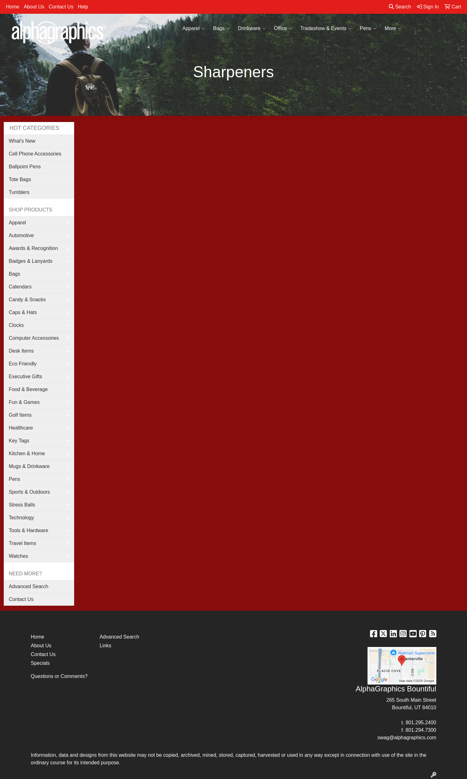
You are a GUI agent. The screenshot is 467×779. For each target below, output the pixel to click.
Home (12, 6)
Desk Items (21, 351)
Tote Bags (20, 179)
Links (105, 645)
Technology (21, 517)
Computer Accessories (34, 338)
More (393, 28)
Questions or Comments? (59, 676)
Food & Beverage (28, 389)
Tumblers (19, 192)
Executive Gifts (25, 376)
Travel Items (22, 543)
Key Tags (19, 440)
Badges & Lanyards (31, 261)
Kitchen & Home (27, 453)
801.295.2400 (421, 722)
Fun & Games (24, 402)
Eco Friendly (23, 363)
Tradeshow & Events (326, 28)
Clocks (16, 325)
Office (283, 28)
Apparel (193, 28)
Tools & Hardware (28, 530)
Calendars (20, 286)
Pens (368, 28)
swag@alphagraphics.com (407, 737)
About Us (34, 6)
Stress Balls (22, 504)
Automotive (21, 235)
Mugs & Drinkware (29, 466)
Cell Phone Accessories (35, 153)
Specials (40, 663)
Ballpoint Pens (25, 166)
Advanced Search (28, 586)
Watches (18, 556)
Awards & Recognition (33, 248)
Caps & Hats (23, 312)
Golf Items (20, 415)
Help (83, 6)
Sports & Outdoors (29, 492)
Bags (221, 28)
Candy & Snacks (27, 299)
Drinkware (252, 28)
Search (400, 6)
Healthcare (21, 427)
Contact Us (61, 6)
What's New (22, 141)
